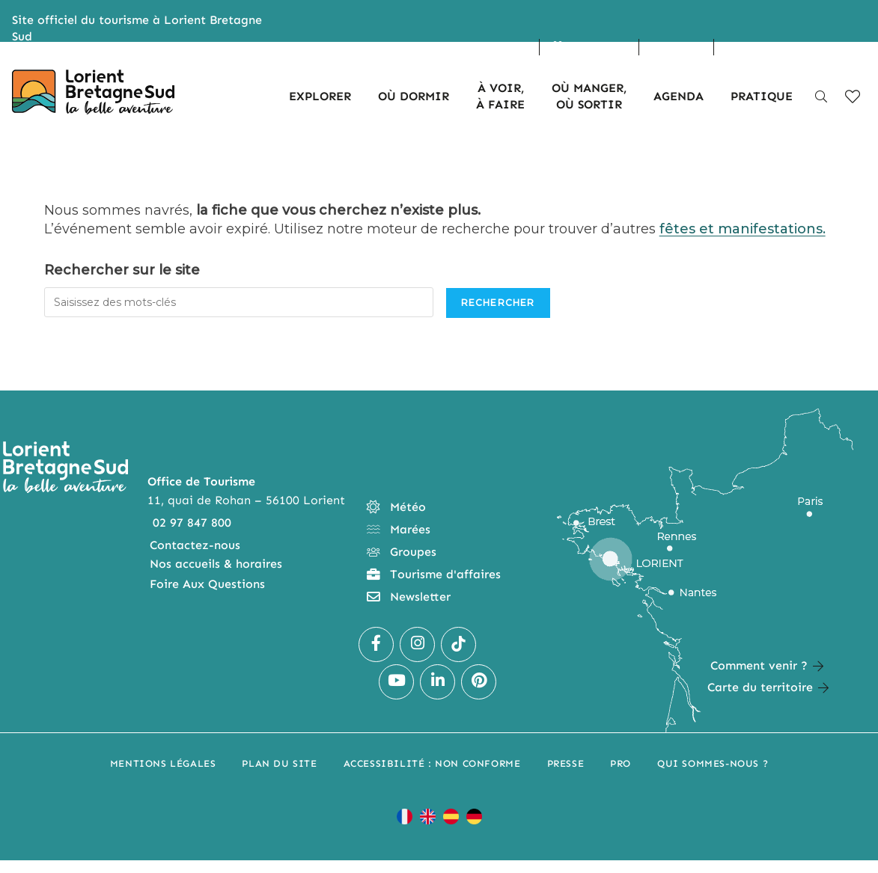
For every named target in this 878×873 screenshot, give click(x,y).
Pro (620, 763)
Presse (566, 763)
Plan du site (279, 763)
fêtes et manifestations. (742, 229)
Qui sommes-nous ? (712, 763)
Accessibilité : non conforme (432, 763)
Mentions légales (163, 763)
